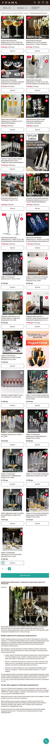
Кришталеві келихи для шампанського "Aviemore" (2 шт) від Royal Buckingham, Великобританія (11, 121)
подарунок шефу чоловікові (18, 701)
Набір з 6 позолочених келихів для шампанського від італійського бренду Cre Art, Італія (37, 515)
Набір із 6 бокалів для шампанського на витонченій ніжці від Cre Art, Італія (10, 357)
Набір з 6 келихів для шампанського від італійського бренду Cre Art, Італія (36, 436)
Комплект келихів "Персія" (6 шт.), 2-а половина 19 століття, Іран (12, 396)
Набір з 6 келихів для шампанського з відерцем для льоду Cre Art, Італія (11, 475)
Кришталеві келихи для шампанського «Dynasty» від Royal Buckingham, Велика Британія (12, 81)
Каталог (26, 13)
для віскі (5, 693)
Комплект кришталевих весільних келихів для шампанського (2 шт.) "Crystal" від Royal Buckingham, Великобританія (37, 200)
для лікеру (6, 679)
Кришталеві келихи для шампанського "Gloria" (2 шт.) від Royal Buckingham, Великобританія (37, 81)
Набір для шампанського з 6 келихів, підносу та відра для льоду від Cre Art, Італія (10, 318)
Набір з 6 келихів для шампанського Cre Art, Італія (10, 278)
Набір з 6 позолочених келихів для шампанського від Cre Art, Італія (37, 475)
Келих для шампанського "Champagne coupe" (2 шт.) (9, 199)
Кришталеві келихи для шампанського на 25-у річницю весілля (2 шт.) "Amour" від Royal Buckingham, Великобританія (36, 42)
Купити (12, 51)
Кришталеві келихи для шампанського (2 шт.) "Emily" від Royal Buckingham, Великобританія (12, 42)
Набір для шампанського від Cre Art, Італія (11, 435)
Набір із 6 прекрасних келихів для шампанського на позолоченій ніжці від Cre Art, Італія (37, 278)
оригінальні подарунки (16, 639)
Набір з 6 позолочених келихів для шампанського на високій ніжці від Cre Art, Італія (37, 397)
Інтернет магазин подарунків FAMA (12, 13)
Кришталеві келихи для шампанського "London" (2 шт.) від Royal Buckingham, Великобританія (12, 239)
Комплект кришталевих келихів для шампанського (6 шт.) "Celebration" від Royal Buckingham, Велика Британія (12, 160)
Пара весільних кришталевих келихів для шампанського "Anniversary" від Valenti (35, 121)
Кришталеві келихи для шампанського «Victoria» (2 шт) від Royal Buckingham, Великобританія (37, 239)
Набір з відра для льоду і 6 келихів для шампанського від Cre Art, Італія (12, 515)
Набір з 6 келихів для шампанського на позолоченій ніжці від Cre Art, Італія (11, 554)
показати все (25, 575)
